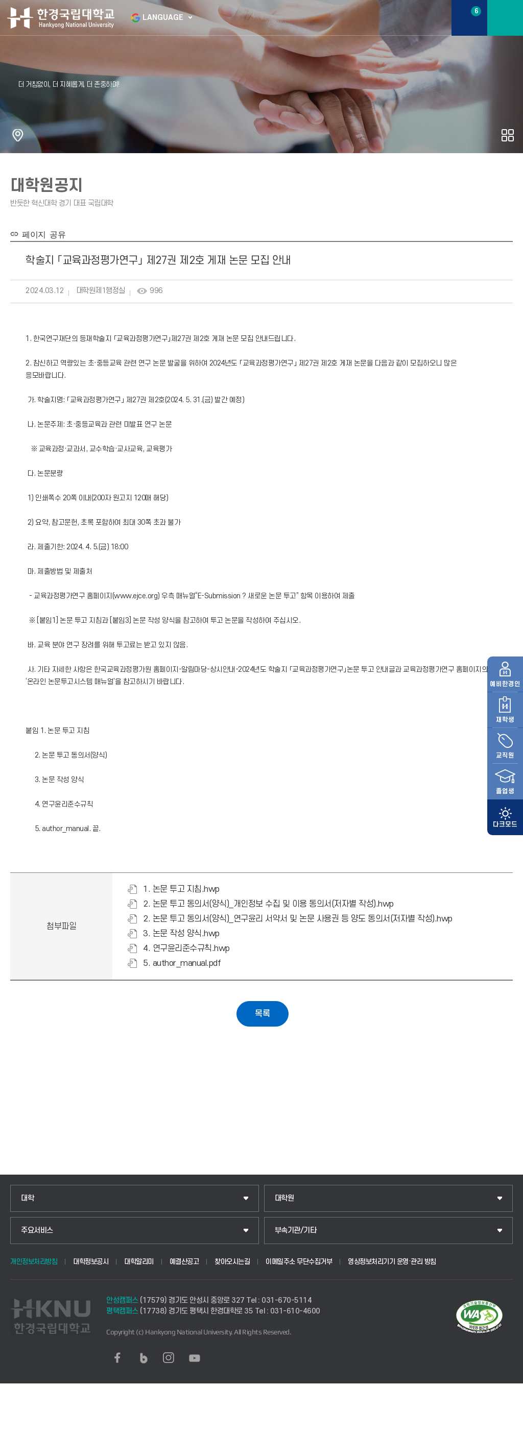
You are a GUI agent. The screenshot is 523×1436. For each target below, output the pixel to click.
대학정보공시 (90, 1261)
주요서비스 (37, 1230)
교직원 (505, 718)
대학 (27, 1198)
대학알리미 (139, 1261)
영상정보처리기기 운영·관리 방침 (392, 1261)
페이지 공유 (42, 234)
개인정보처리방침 (33, 1261)
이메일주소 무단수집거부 (299, 1261)
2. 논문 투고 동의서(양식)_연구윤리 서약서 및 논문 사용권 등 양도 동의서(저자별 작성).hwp (298, 918)
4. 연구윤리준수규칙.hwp (186, 948)
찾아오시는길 (232, 1261)
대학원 (284, 1198)
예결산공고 (184, 1261)
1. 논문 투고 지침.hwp (181, 889)
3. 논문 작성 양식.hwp (181, 933)
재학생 (505, 682)
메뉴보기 (505, 18)
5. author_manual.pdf (182, 963)
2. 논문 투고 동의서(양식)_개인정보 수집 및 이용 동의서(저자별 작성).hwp (268, 904)
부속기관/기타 (296, 1230)
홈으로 (18, 135)
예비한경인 (505, 646)
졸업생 (505, 754)
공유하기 (507, 135)
